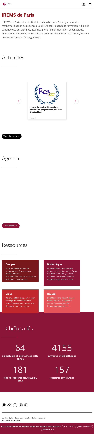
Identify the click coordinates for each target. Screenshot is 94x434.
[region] (47, 101)
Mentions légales (7, 418)
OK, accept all (68, 426)
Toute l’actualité (10, 136)
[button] (18, 101)
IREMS (32, 118)
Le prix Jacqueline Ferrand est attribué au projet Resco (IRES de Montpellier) (46, 109)
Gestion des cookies (38, 418)
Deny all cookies (85, 426)
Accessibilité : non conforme (11, 420)
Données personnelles (22, 418)
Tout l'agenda (9, 226)
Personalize (47, 429)
